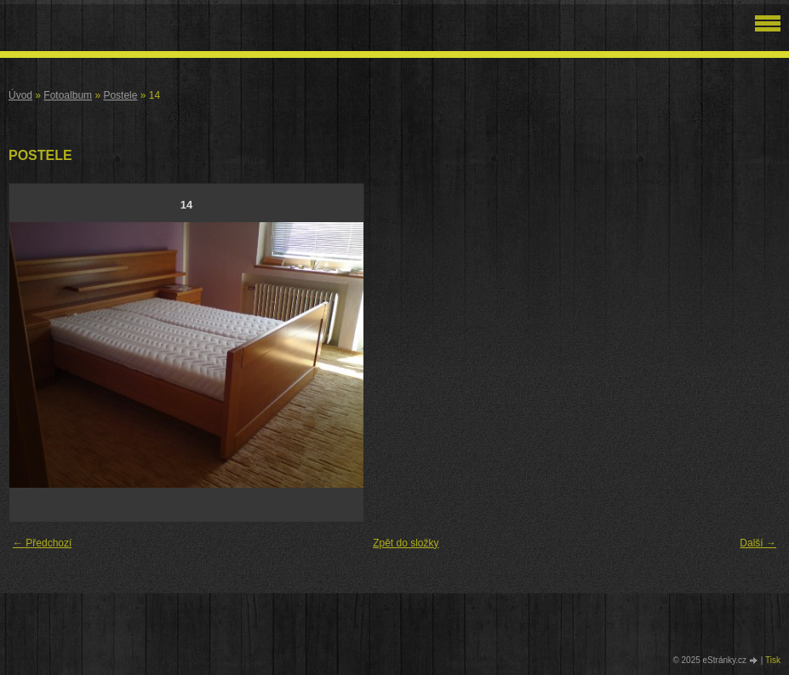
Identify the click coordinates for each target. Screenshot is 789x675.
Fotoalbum (67, 95)
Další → (758, 543)
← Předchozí (42, 543)
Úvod (20, 95)
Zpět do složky (405, 543)
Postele (120, 95)
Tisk (772, 660)
